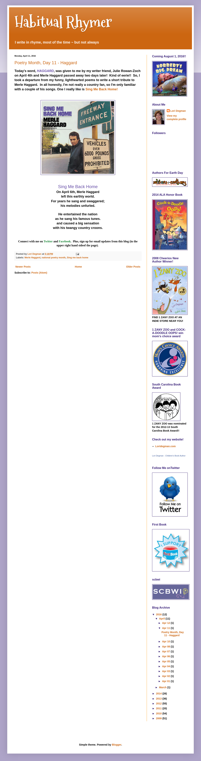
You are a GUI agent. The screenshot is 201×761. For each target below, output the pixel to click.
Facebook (65, 241)
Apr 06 (166, 656)
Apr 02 (166, 676)
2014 (159, 693)
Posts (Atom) (39, 272)
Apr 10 (166, 641)
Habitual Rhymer (63, 21)
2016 (159, 614)
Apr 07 (166, 651)
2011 (159, 708)
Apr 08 (166, 646)
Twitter (48, 241)
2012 (159, 703)
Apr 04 (166, 666)
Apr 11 (166, 628)
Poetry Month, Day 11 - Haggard (45, 62)
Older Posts (133, 266)
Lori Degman (178, 110)
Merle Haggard (32, 257)
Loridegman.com (165, 446)
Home (78, 266)
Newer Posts (23, 266)
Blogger (116, 744)
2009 (159, 718)
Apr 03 (166, 671)
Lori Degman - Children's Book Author (168, 456)
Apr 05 (166, 661)
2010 (159, 713)
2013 (159, 698)
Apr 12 (166, 622)
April (162, 618)
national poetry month (54, 257)
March (163, 687)
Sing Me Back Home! (101, 89)
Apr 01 (166, 681)
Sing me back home (77, 257)
